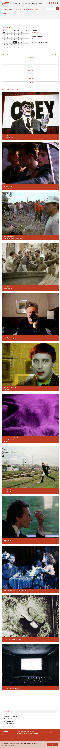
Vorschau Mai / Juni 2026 (10, 716)
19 (18, 39)
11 (14, 37)
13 (21, 37)
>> (28, 30)
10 (11, 37)
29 (4, 44)
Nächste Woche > (55, 54)
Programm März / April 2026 (11, 714)
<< (3, 30)
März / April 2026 (36, 32)
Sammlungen (17, 9)
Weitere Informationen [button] (9, 745)
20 (21, 39)
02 (7, 34)
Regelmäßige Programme (11, 719)
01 (4, 34)
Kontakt (31, 734)
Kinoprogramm (7, 9)
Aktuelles (14, 3)
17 (11, 39)
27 (21, 42)
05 (18, 34)
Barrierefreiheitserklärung (25, 733)
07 (26, 34)
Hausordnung (20, 734)
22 (4, 42)
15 (4, 39)
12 (18, 37)
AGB (18, 733)
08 (4, 37)
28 (26, 42)
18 (14, 39)
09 (7, 37)
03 (11, 34)
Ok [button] (52, 744)
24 (11, 42)
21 (26, 39)
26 (18, 42)
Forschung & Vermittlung (30, 9)
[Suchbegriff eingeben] (51, 8)
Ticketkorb (5, 5)
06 (21, 34)
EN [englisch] (9, 5)
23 (7, 42)
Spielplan (6, 711)
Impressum (26, 734)
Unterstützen (28, 3)
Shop (19, 3)
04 (14, 34)
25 (14, 42)
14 (26, 37)
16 (7, 39)
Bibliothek (6, 13)
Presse (22, 3)
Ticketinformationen (9, 723)
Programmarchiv (8, 721)
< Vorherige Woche (6, 54)
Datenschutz (35, 733)
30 (7, 44)
